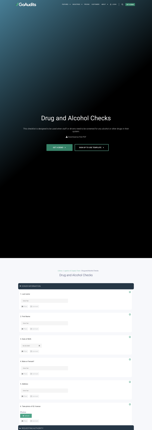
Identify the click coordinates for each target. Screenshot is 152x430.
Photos (23, 412)
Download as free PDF (76, 137)
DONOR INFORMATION (31, 286)
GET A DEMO (130, 4)
